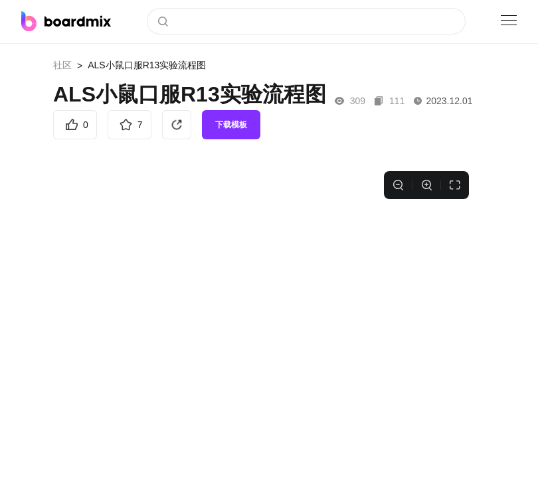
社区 (62, 65)
